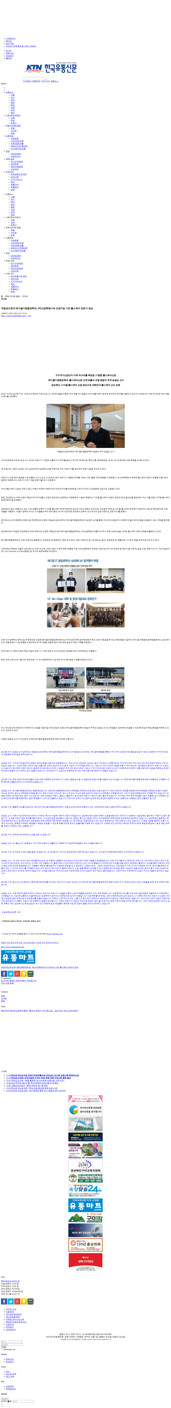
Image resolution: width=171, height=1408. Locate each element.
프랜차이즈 (16, 156)
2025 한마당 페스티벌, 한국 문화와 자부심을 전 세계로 (32, 1083)
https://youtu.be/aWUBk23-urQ (16, 316)
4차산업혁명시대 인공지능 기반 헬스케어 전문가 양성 (55, 967)
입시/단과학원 (17, 161)
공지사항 (15, 177)
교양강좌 (15, 169)
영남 (13, 100)
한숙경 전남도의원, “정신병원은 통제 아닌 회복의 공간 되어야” (36, 1091)
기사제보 (27, 81)
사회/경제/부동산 (13, 115)
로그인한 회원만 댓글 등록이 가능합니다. (19, 981)
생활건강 (15, 185)
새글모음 (10, 1386)
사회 (13, 118)
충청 (13, 105)
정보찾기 (10, 1362)
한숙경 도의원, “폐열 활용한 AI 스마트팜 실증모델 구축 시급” (35, 1080)
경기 (13, 97)
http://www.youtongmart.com (12, 947)
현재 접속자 (10, 1281)
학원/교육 (10, 159)
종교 (13, 182)
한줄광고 (15, 187)
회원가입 (10, 1359)
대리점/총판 (16, 154)
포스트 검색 (11, 1374)
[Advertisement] (85, 18)
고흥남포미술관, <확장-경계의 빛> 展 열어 (27, 1086)
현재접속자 (11, 1389)
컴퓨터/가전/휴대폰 (19, 146)
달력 (13, 190)
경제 (13, 120)
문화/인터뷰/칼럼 (13, 126)
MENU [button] (4, 84)
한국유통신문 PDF (19, 174)
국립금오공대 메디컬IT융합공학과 (16, 967)
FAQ (8, 1372)
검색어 (6, 1401)
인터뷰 (14, 131)
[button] (3, 983)
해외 (13, 113)
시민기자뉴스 (17, 179)
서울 (13, 95)
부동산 (14, 123)
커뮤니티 (10, 172)
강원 (13, 108)
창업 (8, 151)
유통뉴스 (54, 81)
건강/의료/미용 (17, 141)
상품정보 (10, 136)
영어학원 (15, 164)
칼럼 (13, 133)
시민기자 (45, 81)
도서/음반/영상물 (18, 149)
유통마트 (36, 81)
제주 (13, 110)
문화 (13, 128)
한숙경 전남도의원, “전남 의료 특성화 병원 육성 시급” (32, 1088)
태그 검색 (10, 1376)
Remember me (8, 1349)
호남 (13, 103)
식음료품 (15, 138)
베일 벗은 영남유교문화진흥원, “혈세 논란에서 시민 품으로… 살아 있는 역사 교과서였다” (40, 1011)
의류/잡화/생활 (17, 144)
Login (4, 1347)
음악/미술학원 (17, 167)
